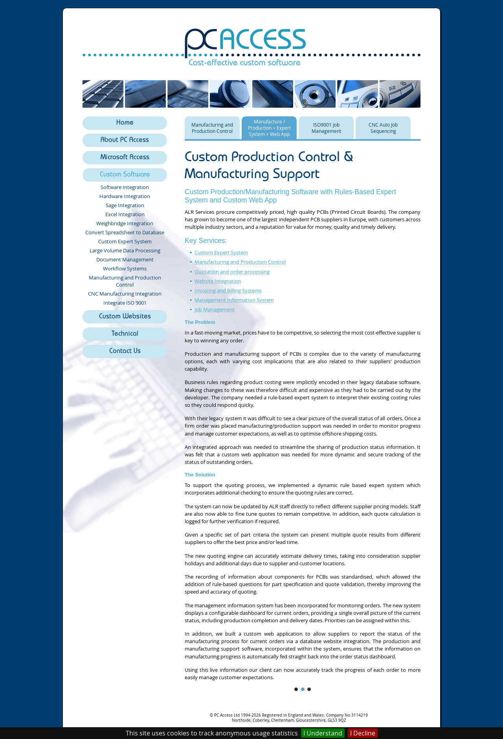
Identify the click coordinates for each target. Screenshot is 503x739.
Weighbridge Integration (124, 223)
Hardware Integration (124, 196)
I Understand (322, 733)
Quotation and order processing (232, 271)
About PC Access (125, 140)
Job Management (215, 309)
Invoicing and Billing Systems (228, 290)
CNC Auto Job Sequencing (383, 127)
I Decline (362, 733)
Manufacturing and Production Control (125, 281)
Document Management (125, 259)
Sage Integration (125, 205)
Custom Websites (125, 317)
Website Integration (218, 281)
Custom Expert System (125, 241)
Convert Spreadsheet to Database (124, 232)
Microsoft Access (125, 157)
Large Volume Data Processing (125, 250)
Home (125, 123)
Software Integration (125, 187)
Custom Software (125, 175)
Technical (125, 334)
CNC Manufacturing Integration (125, 293)
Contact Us (125, 351)
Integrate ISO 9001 (125, 302)
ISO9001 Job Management (326, 127)
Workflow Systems (125, 268)
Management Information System (234, 300)
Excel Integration (125, 214)
